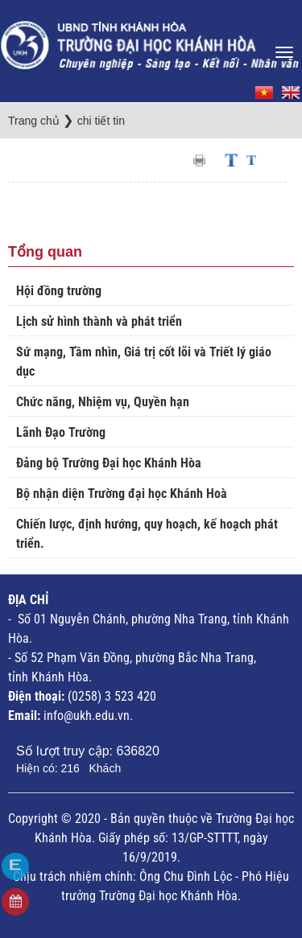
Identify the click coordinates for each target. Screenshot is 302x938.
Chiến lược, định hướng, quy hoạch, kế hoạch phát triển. (147, 533)
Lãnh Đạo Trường (60, 432)
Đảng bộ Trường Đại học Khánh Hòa (108, 463)
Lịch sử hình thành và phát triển (99, 321)
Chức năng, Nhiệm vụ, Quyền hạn (102, 401)
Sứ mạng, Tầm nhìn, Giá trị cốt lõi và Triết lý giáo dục (143, 361)
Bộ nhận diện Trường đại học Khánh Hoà (121, 493)
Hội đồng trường (58, 290)
